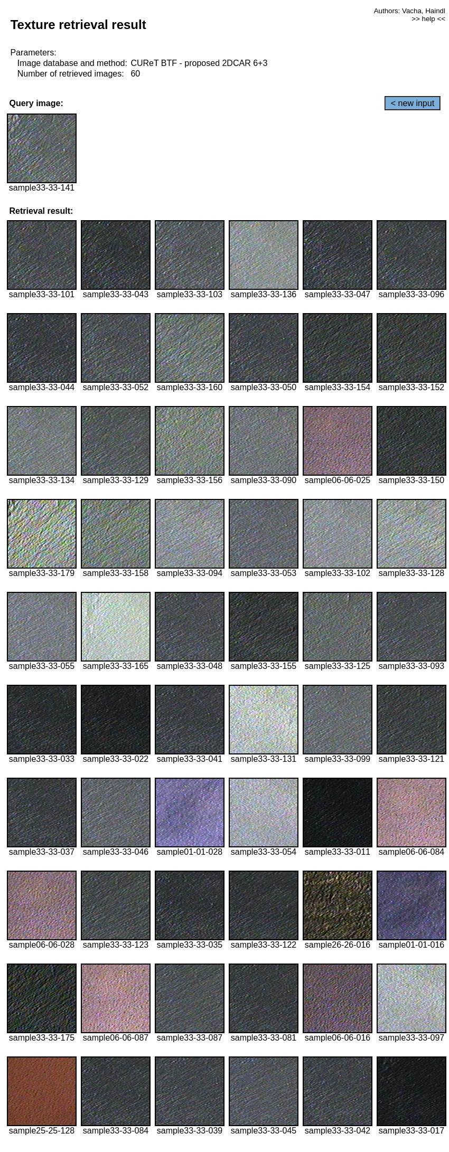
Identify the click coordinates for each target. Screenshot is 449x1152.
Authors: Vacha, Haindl (409, 11)
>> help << (428, 19)
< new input (412, 103)
